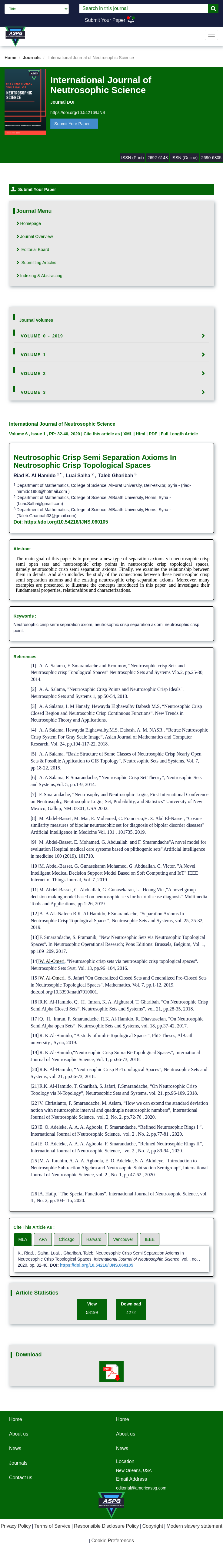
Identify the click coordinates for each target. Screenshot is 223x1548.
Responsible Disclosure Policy (106, 1526)
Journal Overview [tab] (34, 236)
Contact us (20, 1477)
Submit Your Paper (105, 20)
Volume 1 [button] (33, 354)
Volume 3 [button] (33, 392)
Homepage (28, 223)
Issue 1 (39, 433)
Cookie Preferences (113, 1540)
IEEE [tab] (150, 1239)
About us (18, 1433)
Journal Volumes (36, 320)
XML (127, 433)
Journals (32, 57)
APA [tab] (43, 1239)
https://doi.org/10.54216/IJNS (77, 112)
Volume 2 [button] (33, 373)
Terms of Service (52, 1526)
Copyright (152, 1526)
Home (10, 57)
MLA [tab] (22, 1239)
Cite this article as (102, 433)
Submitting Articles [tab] (36, 262)
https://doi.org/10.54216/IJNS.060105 (66, 521)
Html (141, 433)
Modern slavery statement (194, 1526)
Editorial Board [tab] (32, 249)
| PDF (151, 433)
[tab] (111, 336)
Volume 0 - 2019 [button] (42, 335)
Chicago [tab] (66, 1239)
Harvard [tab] (94, 1239)
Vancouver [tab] (123, 1239)
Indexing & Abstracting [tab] (39, 275)
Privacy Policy (16, 1526)
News (15, 1448)
